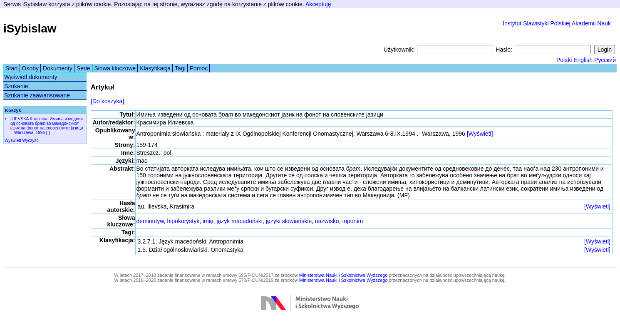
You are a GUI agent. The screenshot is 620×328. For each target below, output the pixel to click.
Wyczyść (30, 140)
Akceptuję (318, 4)
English (583, 60)
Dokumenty (57, 68)
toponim (352, 221)
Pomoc (199, 68)
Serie (83, 68)
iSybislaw (30, 28)
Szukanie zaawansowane (37, 95)
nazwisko (327, 221)
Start (11, 68)
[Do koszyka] (107, 101)
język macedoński (239, 221)
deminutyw (150, 221)
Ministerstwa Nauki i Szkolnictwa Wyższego (343, 275)
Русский (605, 60)
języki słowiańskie (289, 221)
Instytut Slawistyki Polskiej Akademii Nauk (557, 23)
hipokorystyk (183, 221)
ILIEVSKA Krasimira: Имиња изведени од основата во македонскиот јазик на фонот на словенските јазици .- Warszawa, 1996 (46, 126)
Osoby (30, 68)
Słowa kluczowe (115, 68)
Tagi (180, 68)
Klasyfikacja (155, 68)
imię (208, 221)
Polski (564, 60)
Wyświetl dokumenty (30, 77)
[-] (48, 132)
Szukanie (16, 86)
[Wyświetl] (480, 133)
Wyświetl (13, 140)
